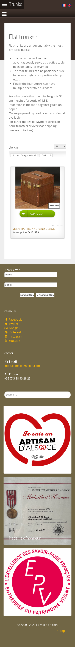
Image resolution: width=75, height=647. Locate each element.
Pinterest (12, 332)
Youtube (12, 340)
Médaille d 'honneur (25, 538)
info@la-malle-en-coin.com (22, 366)
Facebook (13, 319)
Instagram (13, 336)
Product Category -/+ (23, 155)
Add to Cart (37, 213)
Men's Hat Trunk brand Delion (33, 228)
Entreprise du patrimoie (28, 609)
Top (60, 631)
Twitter (11, 324)
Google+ (12, 328)
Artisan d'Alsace (21, 467)
